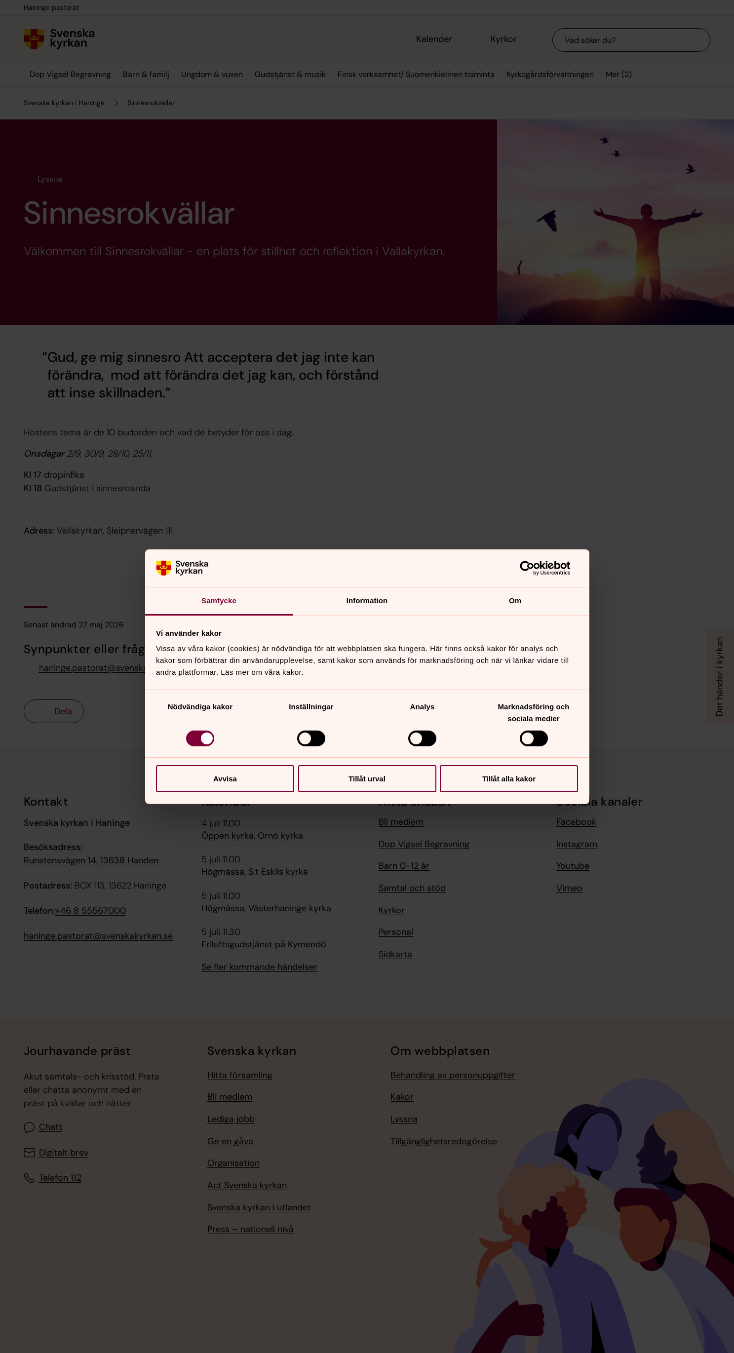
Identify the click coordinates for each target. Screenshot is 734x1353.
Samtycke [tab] (218, 600)
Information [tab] (367, 600)
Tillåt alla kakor (509, 778)
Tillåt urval (367, 778)
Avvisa (225, 778)
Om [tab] (515, 600)
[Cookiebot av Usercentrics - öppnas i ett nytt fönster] (535, 568)
